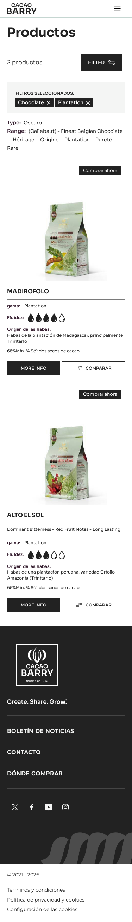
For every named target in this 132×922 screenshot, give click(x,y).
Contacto (24, 752)
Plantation (77, 139)
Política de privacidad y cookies (45, 900)
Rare (13, 148)
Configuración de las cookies (42, 909)
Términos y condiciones (36, 890)
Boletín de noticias (40, 731)
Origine (49, 139)
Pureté (103, 139)
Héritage (23, 139)
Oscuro (33, 122)
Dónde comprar (35, 773)
